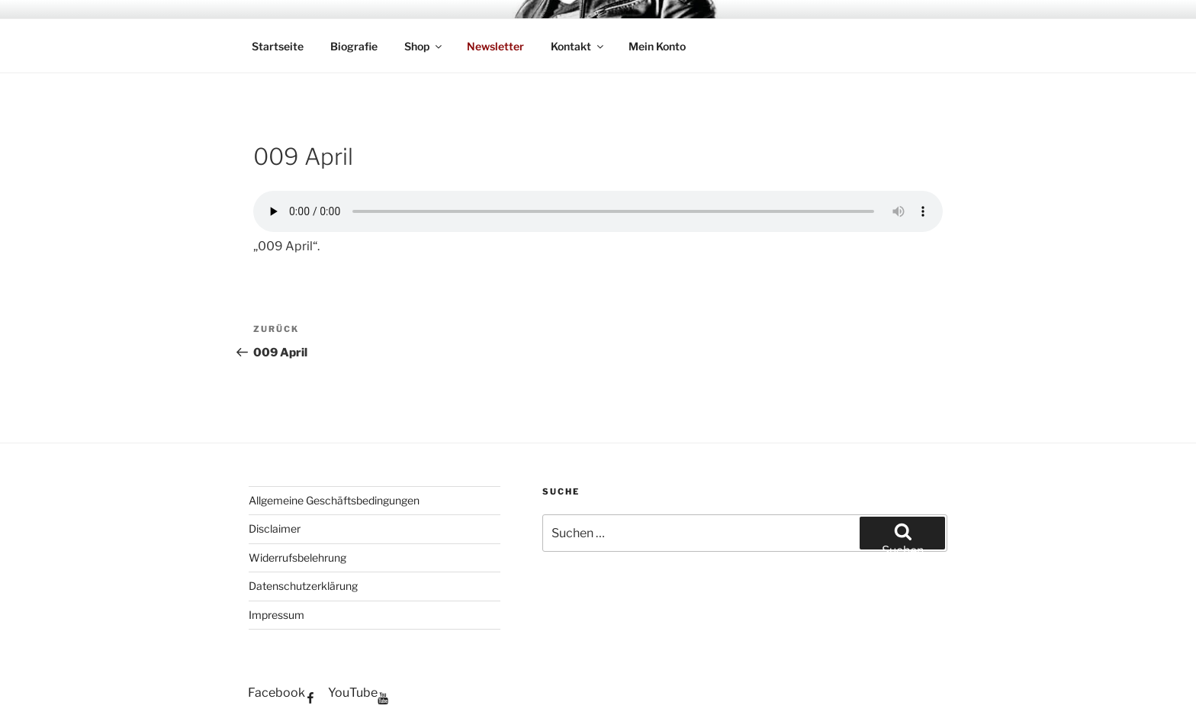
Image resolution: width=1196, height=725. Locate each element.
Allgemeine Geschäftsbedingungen (334, 500)
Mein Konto (657, 46)
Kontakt (578, 46)
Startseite (278, 46)
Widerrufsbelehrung (297, 557)
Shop (424, 46)
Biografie (354, 46)
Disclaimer (275, 528)
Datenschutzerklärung (303, 585)
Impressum (276, 614)
